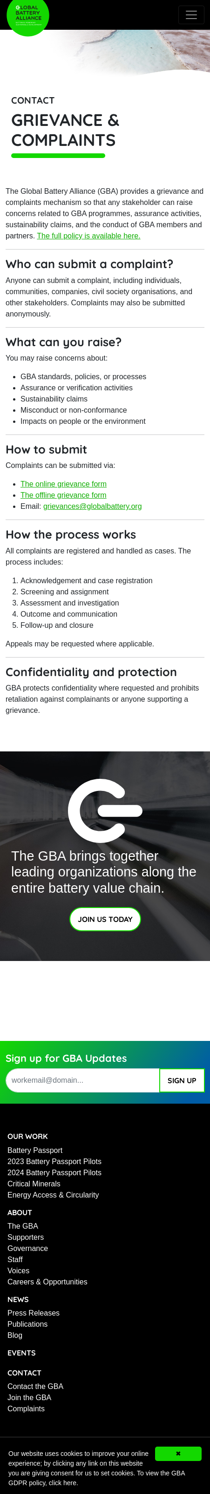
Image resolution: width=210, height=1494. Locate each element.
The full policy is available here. (88, 236)
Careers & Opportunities (47, 1282)
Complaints (26, 1409)
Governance (27, 1248)
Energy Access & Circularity (53, 1195)
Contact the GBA (35, 1386)
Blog (14, 1335)
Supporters (25, 1237)
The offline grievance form (63, 495)
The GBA (22, 1226)
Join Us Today (105, 919)
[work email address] (83, 1080)
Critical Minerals (34, 1184)
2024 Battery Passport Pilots (54, 1173)
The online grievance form (63, 484)
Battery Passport (34, 1150)
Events (21, 1352)
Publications (27, 1324)
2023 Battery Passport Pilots (54, 1161)
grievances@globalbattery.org (92, 506)
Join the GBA (29, 1398)
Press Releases (33, 1313)
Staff (15, 1260)
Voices (18, 1271)
